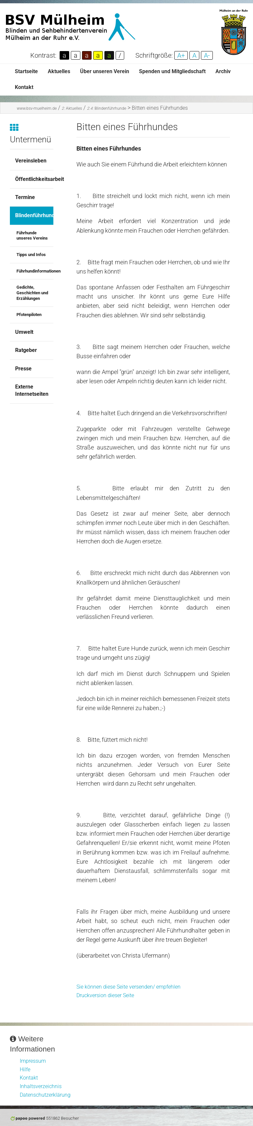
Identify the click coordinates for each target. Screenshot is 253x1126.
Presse (23, 368)
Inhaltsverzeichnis (41, 1086)
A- (207, 55)
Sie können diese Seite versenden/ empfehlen (128, 987)
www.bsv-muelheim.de (37, 108)
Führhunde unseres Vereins (32, 235)
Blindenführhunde (106, 108)
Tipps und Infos (31, 254)
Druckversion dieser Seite (105, 995)
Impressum (33, 1061)
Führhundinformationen (34, 271)
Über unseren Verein (104, 71)
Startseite (26, 71)
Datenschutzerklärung (45, 1095)
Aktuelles (59, 71)
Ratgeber (26, 350)
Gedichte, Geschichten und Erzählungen (32, 293)
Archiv (223, 71)
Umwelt (24, 332)
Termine (25, 197)
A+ (181, 55)
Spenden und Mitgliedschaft (172, 71)
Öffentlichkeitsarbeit (34, 179)
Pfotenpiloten (29, 314)
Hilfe (25, 1069)
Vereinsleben (30, 161)
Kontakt (24, 87)
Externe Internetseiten (31, 390)
